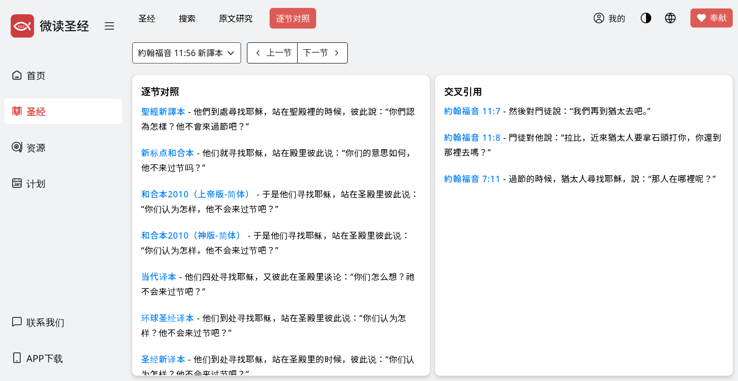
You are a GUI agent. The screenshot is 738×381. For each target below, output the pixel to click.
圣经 (147, 18)
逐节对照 (293, 18)
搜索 (187, 18)
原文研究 (236, 18)
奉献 (711, 18)
